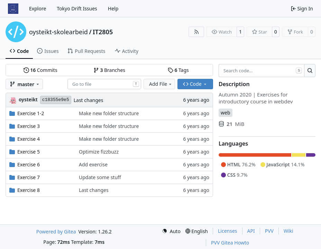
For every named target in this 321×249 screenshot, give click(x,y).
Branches (109, 70)
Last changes (88, 100)
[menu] (171, 231)
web (225, 112)
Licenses (227, 231)
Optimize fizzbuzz (99, 151)
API (251, 231)
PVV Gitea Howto (230, 242)
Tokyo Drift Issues (77, 8)
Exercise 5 (28, 151)
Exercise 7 (28, 177)
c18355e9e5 (55, 99)
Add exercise (93, 164)
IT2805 (103, 31)
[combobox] (104, 84)
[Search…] (309, 70)
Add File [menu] (161, 84)
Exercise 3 (28, 126)
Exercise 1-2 (30, 113)
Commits (40, 70)
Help (113, 8)
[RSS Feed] (196, 32)
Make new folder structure (109, 113)
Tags (178, 70)
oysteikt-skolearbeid (58, 31)
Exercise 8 (28, 190)
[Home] (13, 8)
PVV (269, 231)
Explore (37, 8)
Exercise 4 (28, 139)
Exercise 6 (28, 164)
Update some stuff (100, 177)
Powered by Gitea (56, 231)
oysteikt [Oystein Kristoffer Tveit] (28, 99)
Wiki (288, 231)
